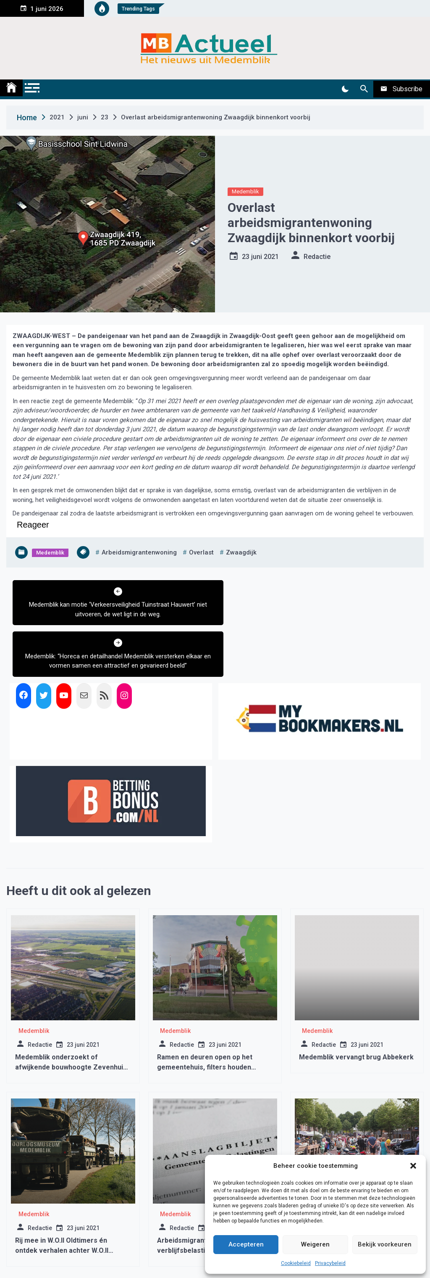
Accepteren (246, 1244)
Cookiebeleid (296, 1263)
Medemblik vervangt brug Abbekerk (356, 1005)
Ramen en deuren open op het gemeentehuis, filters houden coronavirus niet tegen (204, 1015)
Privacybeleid (330, 1263)
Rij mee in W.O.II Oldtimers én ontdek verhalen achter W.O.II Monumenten (61, 1199)
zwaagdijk (241, 552)
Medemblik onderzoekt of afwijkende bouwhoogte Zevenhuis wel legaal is (71, 1015)
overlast (201, 552)
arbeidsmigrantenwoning (139, 552)
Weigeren (315, 1244)
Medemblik (245, 191)
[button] (413, 1166)
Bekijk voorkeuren (385, 1244)
